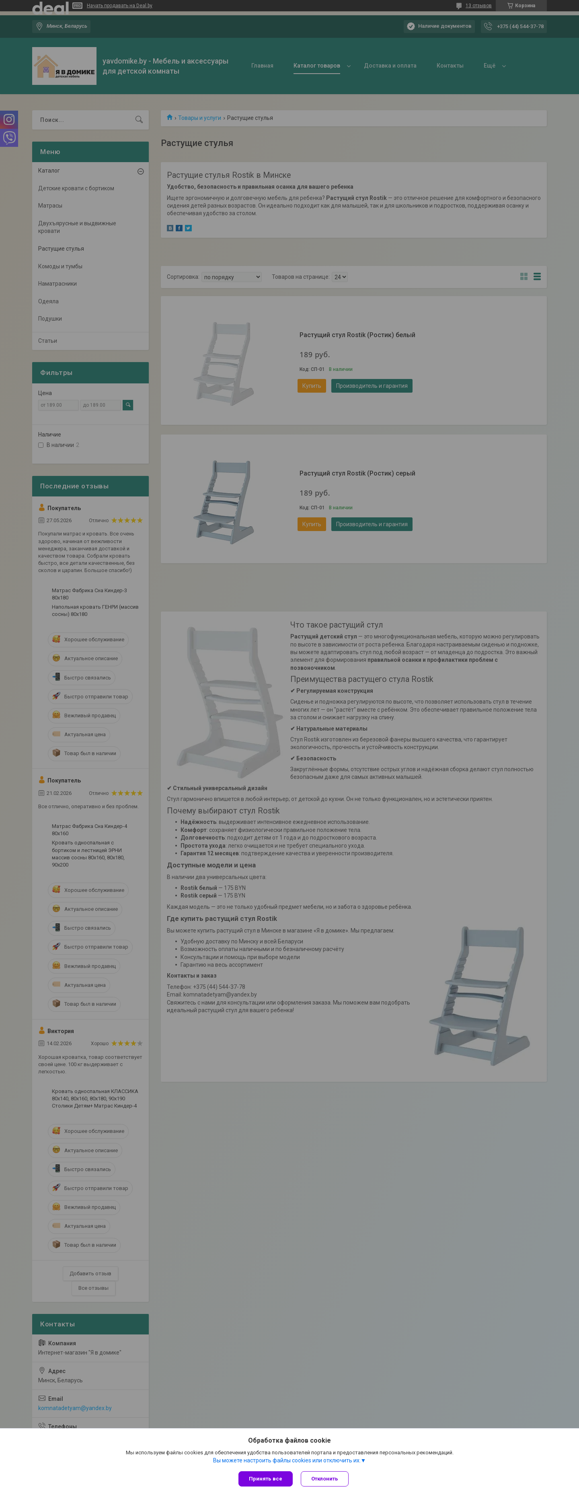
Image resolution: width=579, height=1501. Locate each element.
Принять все (265, 1479)
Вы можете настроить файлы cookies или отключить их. (287, 1460)
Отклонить (324, 1479)
